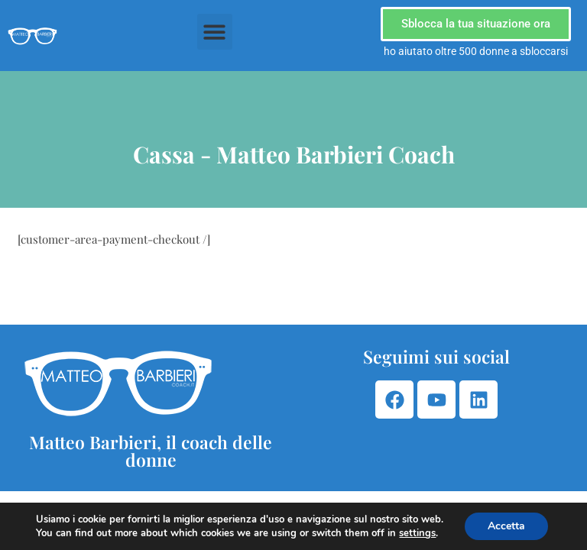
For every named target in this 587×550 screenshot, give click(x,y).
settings (417, 533)
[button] (215, 32)
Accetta (506, 526)
